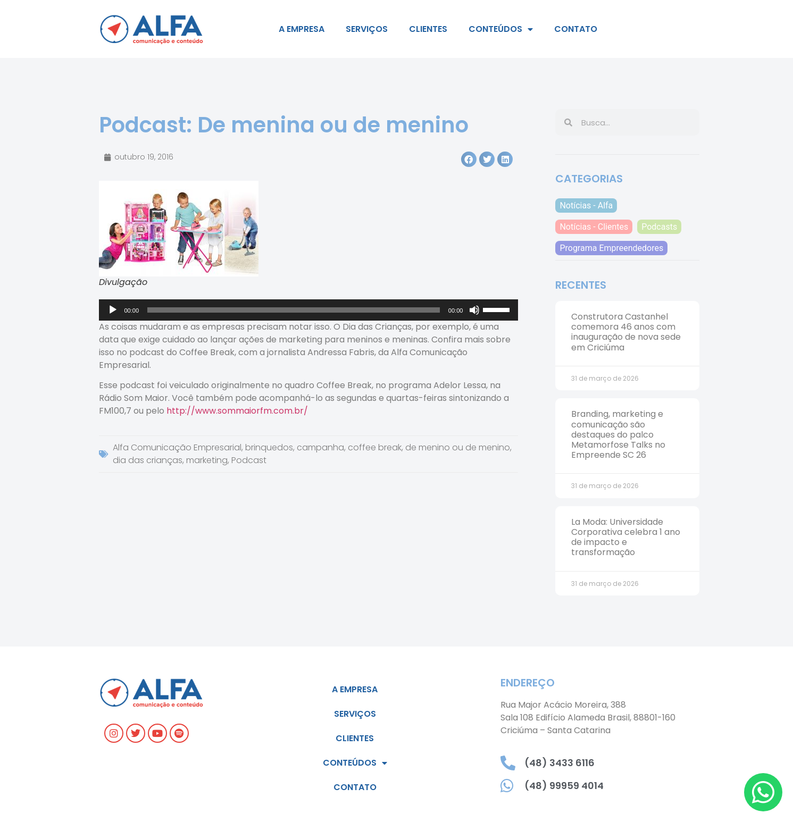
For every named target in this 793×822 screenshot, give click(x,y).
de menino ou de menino (457, 447)
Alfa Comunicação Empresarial (177, 447)
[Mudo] (474, 310)
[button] (469, 159)
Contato (575, 29)
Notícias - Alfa (586, 205)
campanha (320, 447)
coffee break (375, 447)
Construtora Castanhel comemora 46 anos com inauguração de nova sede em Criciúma (626, 332)
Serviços (367, 29)
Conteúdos (501, 29)
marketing (207, 460)
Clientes (428, 29)
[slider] (293, 310)
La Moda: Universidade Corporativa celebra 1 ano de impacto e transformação (625, 537)
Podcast (248, 460)
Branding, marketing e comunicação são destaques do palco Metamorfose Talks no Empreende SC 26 (618, 434)
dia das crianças (147, 460)
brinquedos (269, 447)
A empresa (301, 29)
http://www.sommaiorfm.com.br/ (237, 411)
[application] (309, 310)
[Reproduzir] (112, 310)
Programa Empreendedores (611, 248)
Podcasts (659, 227)
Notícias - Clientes (594, 227)
